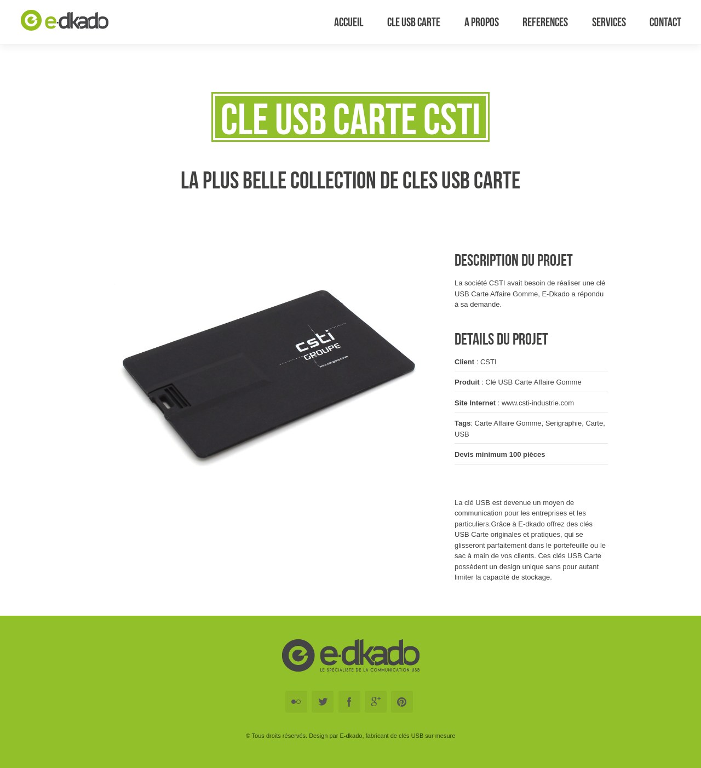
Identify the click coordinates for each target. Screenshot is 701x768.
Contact (665, 21)
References (545, 21)
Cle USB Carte (413, 21)
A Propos (481, 21)
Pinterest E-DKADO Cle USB (402, 702)
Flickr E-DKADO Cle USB (296, 702)
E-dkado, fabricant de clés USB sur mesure (397, 735)
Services (609, 21)
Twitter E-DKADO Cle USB (323, 702)
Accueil (348, 21)
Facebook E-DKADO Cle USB (349, 702)
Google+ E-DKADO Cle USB (376, 702)
